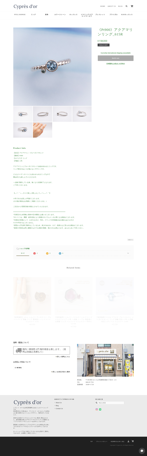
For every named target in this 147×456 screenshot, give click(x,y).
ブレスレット (100, 14)
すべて (23, 253)
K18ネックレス (127, 14)
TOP (91, 441)
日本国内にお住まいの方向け (115, 63)
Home (102, 6)
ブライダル (114, 14)
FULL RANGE (20, 14)
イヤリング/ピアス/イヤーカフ (87, 15)
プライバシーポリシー (101, 441)
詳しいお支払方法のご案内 (61, 372)
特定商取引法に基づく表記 (117, 441)
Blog (120, 6)
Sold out (115, 58)
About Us (112, 6)
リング (33, 14)
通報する (130, 239)
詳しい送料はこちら (63, 356)
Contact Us (59, 408)
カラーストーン (60, 14)
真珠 (46, 14)
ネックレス (73, 14)
